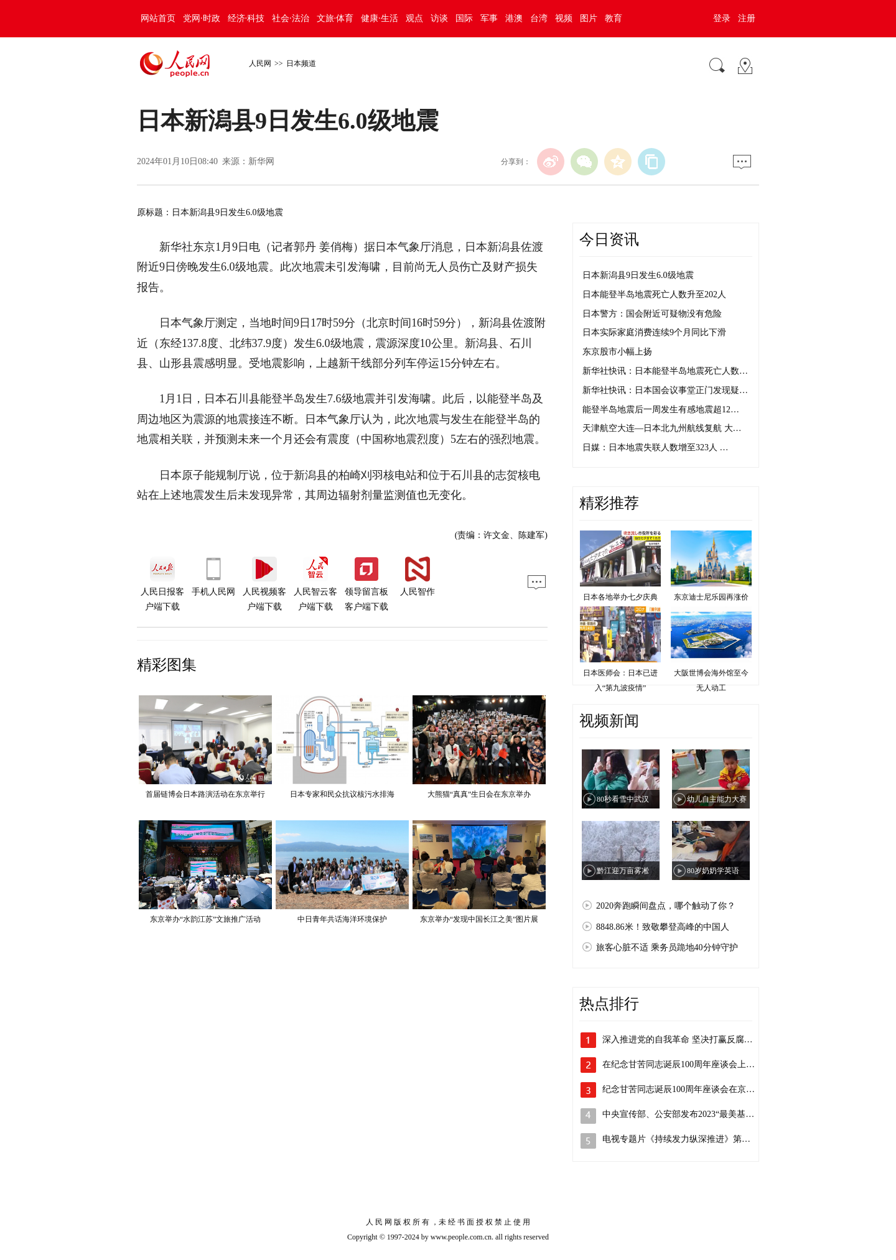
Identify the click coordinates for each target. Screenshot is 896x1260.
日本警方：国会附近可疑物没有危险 (652, 313)
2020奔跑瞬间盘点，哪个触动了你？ (665, 905)
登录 (721, 18)
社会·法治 (290, 18)
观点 (414, 18)
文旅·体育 (335, 18)
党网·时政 (201, 18)
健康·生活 (379, 18)
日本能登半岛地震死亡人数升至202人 (654, 294)
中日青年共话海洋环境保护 (342, 919)
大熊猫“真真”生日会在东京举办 (479, 794)
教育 (613, 18)
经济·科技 (246, 18)
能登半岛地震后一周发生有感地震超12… (660, 409)
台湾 (539, 18)
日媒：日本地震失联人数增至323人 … (655, 447)
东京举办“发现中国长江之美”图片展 (479, 919)
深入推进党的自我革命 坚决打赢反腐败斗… (686, 1039)
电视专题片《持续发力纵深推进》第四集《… (689, 1139)
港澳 (514, 18)
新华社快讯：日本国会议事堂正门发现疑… (665, 390)
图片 (588, 18)
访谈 (439, 18)
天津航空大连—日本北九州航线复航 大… (662, 428)
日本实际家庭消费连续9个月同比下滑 (654, 332)
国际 (464, 18)
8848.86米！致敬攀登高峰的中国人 (662, 927)
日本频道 (301, 63)
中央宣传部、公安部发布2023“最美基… (678, 1114)
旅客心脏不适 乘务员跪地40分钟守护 (667, 947)
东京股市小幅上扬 (617, 351)
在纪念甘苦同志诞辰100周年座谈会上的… (682, 1064)
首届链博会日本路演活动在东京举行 (205, 794)
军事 (489, 18)
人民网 (260, 63)
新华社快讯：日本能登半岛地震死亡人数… (665, 371)
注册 (746, 18)
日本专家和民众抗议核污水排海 (342, 794)
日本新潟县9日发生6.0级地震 (638, 275)
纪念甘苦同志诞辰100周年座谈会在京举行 (682, 1089)
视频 (563, 18)
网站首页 (158, 18)
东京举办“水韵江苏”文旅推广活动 (205, 919)
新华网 (261, 161)
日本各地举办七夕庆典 (620, 597)
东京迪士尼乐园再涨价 (711, 597)
